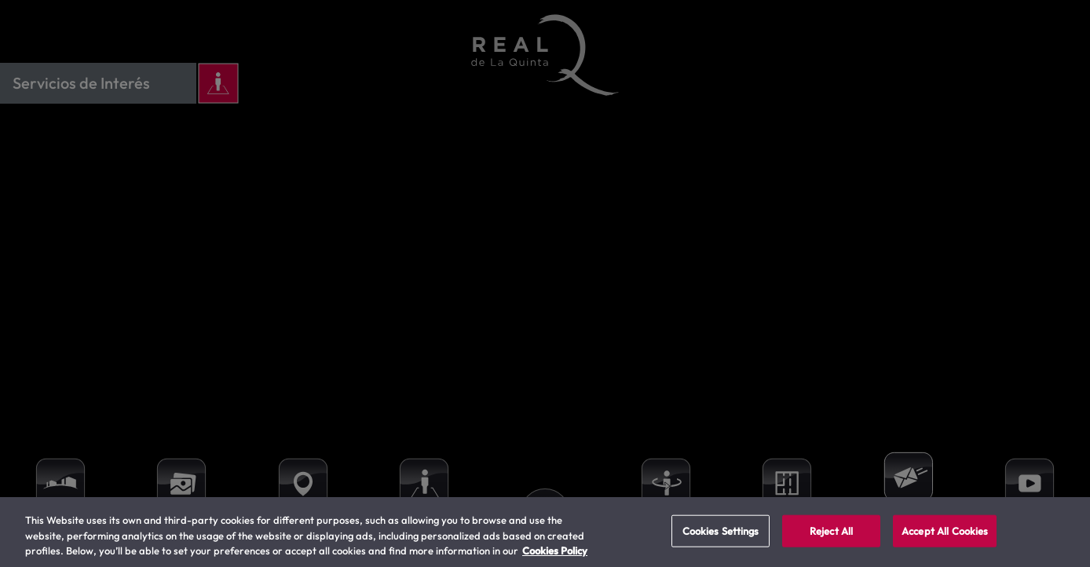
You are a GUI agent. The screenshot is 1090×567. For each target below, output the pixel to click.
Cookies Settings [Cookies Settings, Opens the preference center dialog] (720, 530)
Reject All (831, 530)
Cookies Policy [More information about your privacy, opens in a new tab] (554, 550)
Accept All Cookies (945, 530)
